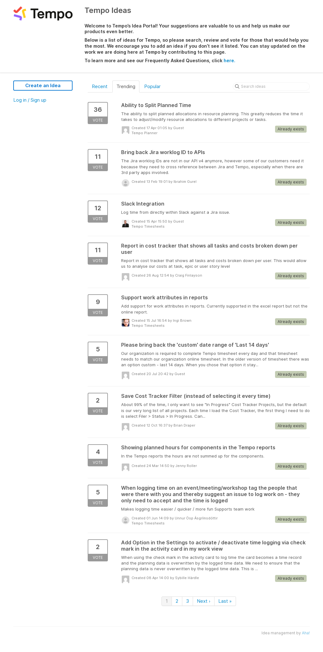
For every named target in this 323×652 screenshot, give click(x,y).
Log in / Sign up (29, 100)
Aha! (306, 633)
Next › (203, 601)
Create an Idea (43, 85)
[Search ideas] (271, 86)
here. (229, 60)
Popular (152, 86)
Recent (100, 86)
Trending (125, 86)
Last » (225, 601)
